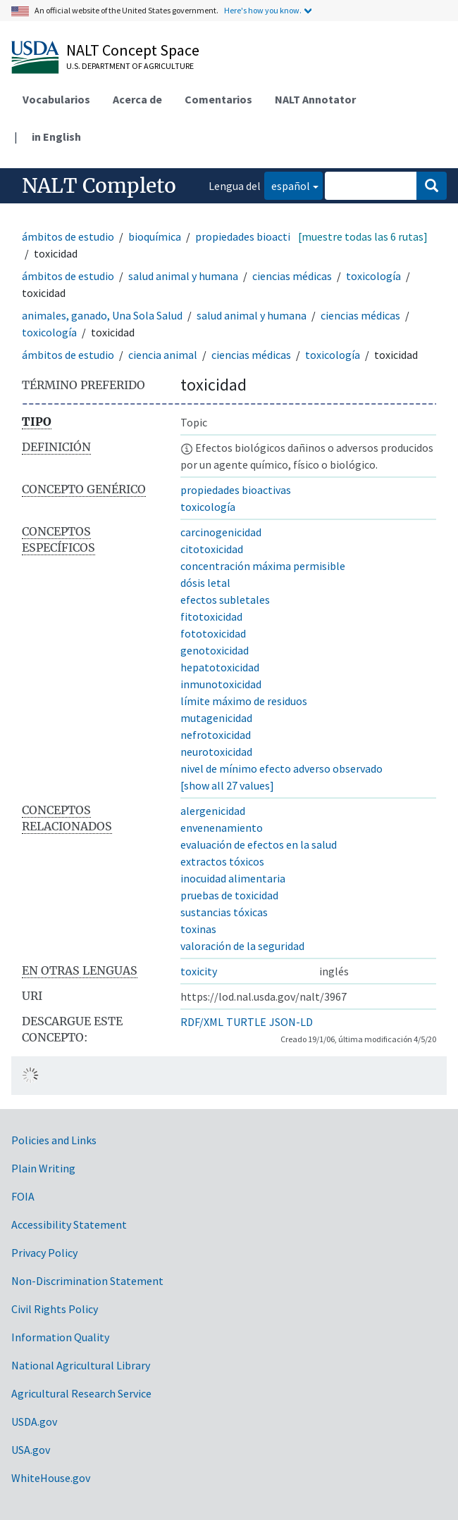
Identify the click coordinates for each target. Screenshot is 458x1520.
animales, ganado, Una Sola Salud (102, 315)
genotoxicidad (214, 650)
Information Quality (60, 1337)
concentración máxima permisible (262, 566)
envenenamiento (221, 828)
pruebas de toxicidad (229, 895)
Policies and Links (54, 1140)
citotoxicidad (211, 549)
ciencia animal (162, 355)
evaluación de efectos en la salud (258, 844)
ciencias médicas (292, 276)
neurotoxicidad (216, 752)
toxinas (198, 929)
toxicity (198, 971)
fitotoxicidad (211, 616)
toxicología (373, 276)
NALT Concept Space (132, 50)
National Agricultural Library (80, 1365)
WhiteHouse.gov (50, 1478)
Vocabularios (56, 99)
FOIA (23, 1196)
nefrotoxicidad (215, 735)
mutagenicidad (216, 718)
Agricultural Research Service (81, 1393)
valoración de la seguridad (242, 946)
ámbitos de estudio (68, 236)
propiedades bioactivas (250, 236)
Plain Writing (43, 1168)
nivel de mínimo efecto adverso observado (281, 768)
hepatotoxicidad (219, 667)
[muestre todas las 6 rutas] (363, 236)
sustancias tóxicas (224, 912)
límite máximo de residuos (243, 701)
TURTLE (246, 1022)
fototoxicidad (213, 633)
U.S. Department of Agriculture (130, 66)
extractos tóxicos (222, 861)
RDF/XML (201, 1022)
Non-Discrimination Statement (87, 1281)
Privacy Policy (44, 1253)
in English (56, 136)
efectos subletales (225, 600)
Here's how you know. (263, 10)
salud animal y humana (183, 276)
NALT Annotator (315, 99)
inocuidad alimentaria (232, 878)
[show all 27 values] (227, 785)
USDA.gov (34, 1421)
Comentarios (218, 99)
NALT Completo (99, 185)
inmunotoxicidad (220, 684)
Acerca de (137, 99)
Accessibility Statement (69, 1224)
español (287, 185)
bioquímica (154, 236)
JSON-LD (291, 1022)
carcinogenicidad (220, 532)
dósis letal (205, 583)
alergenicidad (212, 811)
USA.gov (30, 1450)
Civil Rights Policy (54, 1309)
